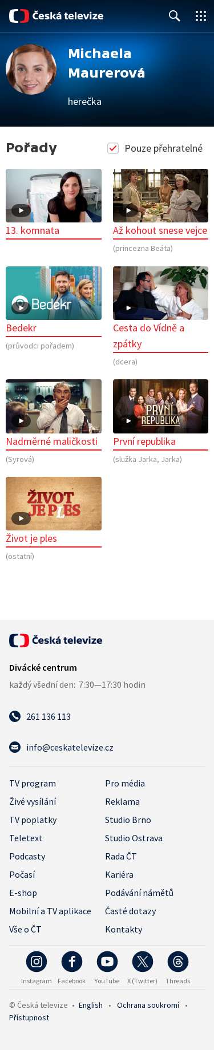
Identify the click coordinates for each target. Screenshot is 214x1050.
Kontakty (123, 929)
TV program (32, 783)
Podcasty (27, 856)
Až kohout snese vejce (161, 203)
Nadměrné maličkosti (54, 413)
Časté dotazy (130, 911)
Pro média (125, 783)
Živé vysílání (32, 801)
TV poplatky (32, 819)
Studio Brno (128, 819)
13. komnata (54, 203)
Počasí (22, 874)
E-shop (23, 892)
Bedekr (54, 300)
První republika (161, 413)
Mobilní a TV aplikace (50, 911)
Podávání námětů (139, 892)
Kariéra (119, 874)
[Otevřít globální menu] (201, 16)
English (91, 1005)
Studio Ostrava (134, 838)
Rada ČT (121, 856)
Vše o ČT (25, 929)
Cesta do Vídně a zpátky (161, 308)
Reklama (122, 801)
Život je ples (54, 511)
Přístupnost (29, 1017)
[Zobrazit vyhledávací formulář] (174, 16)
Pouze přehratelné (156, 148)
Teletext (26, 838)
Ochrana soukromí (148, 1005)
